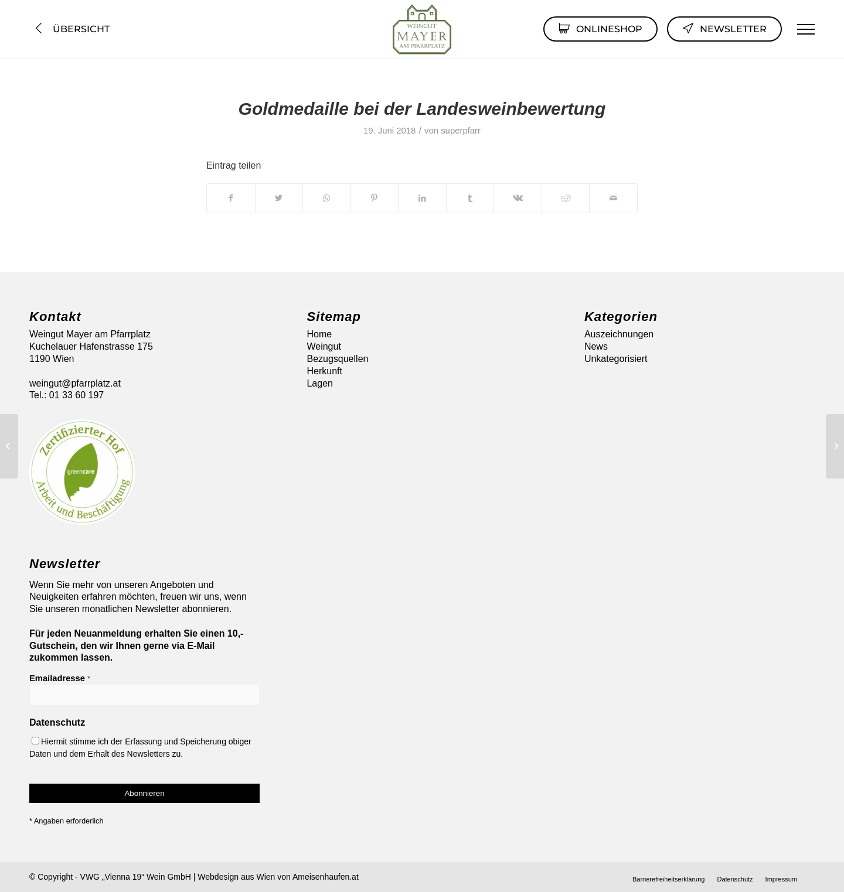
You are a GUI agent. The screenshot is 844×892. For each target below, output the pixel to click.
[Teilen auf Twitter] (279, 198)
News (596, 346)
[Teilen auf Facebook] (231, 198)
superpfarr (461, 130)
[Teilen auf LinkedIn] (422, 198)
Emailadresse (59, 678)
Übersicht (71, 29)
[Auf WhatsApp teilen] (326, 198)
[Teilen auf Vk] (518, 198)
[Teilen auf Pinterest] (375, 198)
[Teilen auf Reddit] (566, 198)
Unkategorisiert (616, 359)
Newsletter (724, 28)
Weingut (324, 346)
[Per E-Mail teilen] (613, 198)
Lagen (320, 383)
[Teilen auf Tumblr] (470, 198)
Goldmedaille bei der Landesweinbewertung (422, 108)
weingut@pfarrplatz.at (75, 383)
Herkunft (324, 371)
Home (319, 334)
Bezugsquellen (337, 359)
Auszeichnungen (619, 334)
